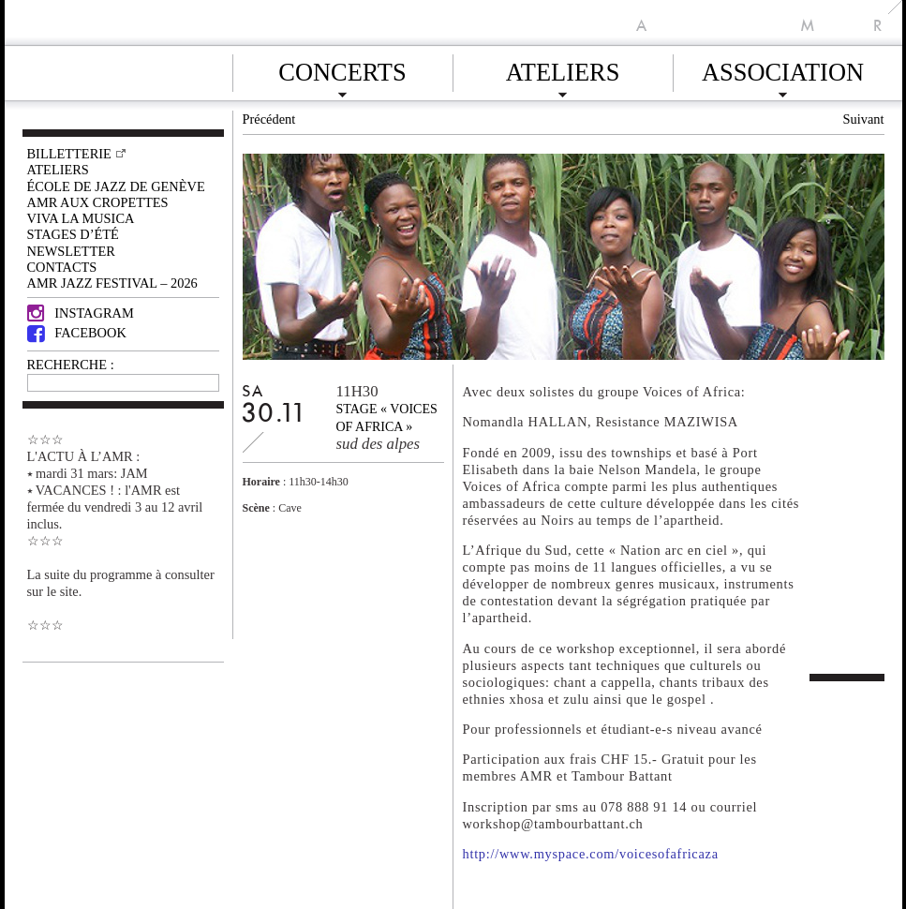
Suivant (863, 119)
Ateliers (563, 69)
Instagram (80, 312)
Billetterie (69, 153)
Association (783, 69)
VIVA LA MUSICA (81, 218)
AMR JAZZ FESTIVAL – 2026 (112, 283)
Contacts (62, 267)
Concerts (342, 69)
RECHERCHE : (70, 364)
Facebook (76, 332)
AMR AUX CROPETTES (98, 202)
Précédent (269, 119)
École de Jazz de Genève (116, 186)
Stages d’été (73, 234)
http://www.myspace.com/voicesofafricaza (591, 853)
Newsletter (71, 251)
